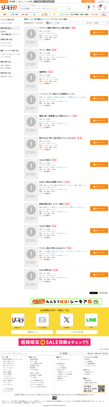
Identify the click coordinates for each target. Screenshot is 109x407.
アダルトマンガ (50, 33)
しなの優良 (46, 251)
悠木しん (46, 185)
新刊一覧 (105, 353)
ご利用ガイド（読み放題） (65, 374)
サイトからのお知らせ (36, 384)
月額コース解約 (34, 373)
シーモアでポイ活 (77, 332)
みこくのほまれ (48, 97)
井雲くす (54, 207)
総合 (5, 14)
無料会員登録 (88, 1)
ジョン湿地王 (85, 251)
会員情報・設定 (34, 365)
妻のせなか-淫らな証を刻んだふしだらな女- (58, 138)
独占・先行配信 (8, 380)
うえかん (61, 251)
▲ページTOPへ (104, 349)
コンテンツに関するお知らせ (38, 387)
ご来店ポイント (32, 332)
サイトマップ (61, 380)
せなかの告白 (45, 160)
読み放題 (12, 1)
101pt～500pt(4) (5, 65)
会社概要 (17, 394)
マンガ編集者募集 (89, 363)
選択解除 (3, 31)
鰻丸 (80, 185)
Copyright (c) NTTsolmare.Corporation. (54, 405)
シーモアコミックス (44, 14)
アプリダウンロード (63, 359)
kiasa (75, 185)
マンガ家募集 (88, 361)
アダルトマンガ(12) (6, 23)
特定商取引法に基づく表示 (58, 394)
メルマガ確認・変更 (36, 363)
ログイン (101, 1)
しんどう (86, 207)
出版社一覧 (98, 353)
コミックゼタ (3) (5, 57)
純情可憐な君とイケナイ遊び (51, 204)
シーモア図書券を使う (36, 380)
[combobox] (51, 8)
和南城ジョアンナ (74, 97)
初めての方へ (61, 370)
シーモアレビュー (8, 391)
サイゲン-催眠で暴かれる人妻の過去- (55, 28)
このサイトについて (70, 394)
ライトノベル (64, 14)
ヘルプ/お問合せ (62, 368)
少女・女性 (24, 14)
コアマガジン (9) (5, 43)
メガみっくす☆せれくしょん (58, 57)
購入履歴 (32, 368)
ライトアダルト (104, 14)
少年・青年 (14, 14)
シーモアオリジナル (9, 378)
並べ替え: (89, 23)
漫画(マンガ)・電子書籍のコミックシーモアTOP (40, 19)
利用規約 (22, 394)
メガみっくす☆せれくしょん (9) (10, 54)
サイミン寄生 (45, 50)
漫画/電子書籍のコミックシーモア (13, 359)
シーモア (4, 1)
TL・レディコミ (8, 368)
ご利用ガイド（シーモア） (65, 372)
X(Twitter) (87, 374)
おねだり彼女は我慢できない (51, 182)
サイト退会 (33, 377)
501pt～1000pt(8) (5, 68)
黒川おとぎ (62, 185)
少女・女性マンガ (8, 363)
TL (54, 14)
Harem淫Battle (46, 270)
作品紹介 (87, 359)
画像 (56, 23)
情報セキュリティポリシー (43, 394)
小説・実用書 (74, 14)
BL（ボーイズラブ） (9, 365)
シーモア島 (28, 1)
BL (34, 14)
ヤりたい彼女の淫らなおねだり (52, 248)
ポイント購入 (34, 361)
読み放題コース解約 (36, 375)
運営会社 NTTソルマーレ (88, 394)
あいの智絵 (46, 31)
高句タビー (63, 97)
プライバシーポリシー (30, 394)
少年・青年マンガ (8, 361)
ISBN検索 (78, 394)
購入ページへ (99, 32)
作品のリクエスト (62, 376)
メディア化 (94, 14)
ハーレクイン (7, 376)
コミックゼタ (54, 35)
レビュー (20, 1)
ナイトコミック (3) (6, 45)
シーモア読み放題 (8, 389)
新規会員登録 (34, 359)
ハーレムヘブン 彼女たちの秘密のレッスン (57, 94)
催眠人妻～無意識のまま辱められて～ (55, 116)
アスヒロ (70, 185)
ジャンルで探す (25, 8)
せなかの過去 (45, 226)
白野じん (72, 207)
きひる (83, 97)
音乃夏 (56, 97)
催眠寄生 (43, 72)
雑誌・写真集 (84, 14)
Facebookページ (89, 372)
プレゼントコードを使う (37, 382)
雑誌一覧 (90, 353)
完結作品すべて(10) (6, 76)
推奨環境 (60, 378)
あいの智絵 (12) (6, 34)
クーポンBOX (34, 370)
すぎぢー (86, 185)
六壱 (78, 251)
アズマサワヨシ (63, 207)
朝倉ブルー (46, 207)
